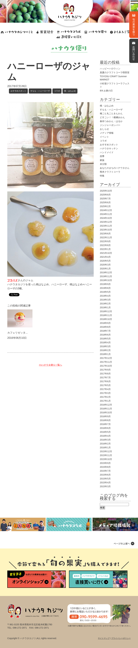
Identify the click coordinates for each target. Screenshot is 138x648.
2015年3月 (105, 486)
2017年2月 (105, 397)
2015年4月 (105, 482)
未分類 (103, 164)
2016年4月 (105, 436)
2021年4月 (105, 257)
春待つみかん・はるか (111, 121)
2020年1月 (105, 268)
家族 (102, 160)
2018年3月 (105, 346)
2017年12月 (106, 358)
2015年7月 (105, 471)
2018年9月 (105, 323)
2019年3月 (105, 299)
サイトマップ (104, 638)
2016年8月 (105, 420)
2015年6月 (105, 474)
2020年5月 (105, 260)
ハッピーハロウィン (110, 68)
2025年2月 (105, 206)
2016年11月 (106, 408)
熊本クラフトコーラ (110, 172)
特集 (102, 175)
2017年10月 (106, 366)
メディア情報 (106, 133)
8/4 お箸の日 (106, 90)
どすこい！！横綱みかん (112, 117)
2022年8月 (105, 245)
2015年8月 (105, 467)
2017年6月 (105, 381)
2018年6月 (105, 334)
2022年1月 (105, 249)
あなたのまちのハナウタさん (114, 168)
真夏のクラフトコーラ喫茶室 (114, 72)
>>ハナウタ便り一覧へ (50, 365)
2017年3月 (105, 393)
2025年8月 (105, 194)
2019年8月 (105, 288)
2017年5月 (105, 385)
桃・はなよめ (70, 91)
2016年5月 (105, 432)
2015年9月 (105, 463)
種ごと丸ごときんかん (111, 113)
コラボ (57, 91)
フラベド (12, 280)
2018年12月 (106, 311)
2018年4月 (105, 342)
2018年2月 (105, 350)
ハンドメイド (106, 152)
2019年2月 (105, 303)
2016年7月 (105, 424)
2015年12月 (106, 451)
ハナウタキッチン (109, 148)
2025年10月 (106, 190)
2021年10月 (106, 253)
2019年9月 (105, 284)
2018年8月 (105, 327)
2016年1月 (105, 447)
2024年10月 (106, 218)
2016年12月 (106, 404)
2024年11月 (106, 214)
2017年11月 (106, 362)
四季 (102, 156)
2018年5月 (105, 338)
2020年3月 (105, 264)
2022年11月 (106, 237)
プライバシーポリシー (121, 638)
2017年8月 (105, 373)
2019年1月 (105, 307)
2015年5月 (105, 478)
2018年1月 (105, 354)
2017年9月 (105, 369)
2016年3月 (105, 439)
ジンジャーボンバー (110, 125)
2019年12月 (106, 272)
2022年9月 (105, 241)
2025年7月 (105, 198)
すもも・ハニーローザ (40, 91)
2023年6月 (105, 233)
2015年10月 (106, 459)
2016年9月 (105, 416)
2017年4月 (105, 389)
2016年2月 (105, 443)
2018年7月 (105, 331)
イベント (104, 136)
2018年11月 (106, 315)
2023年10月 (106, 229)
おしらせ (104, 129)
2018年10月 (106, 319)
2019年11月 (106, 276)
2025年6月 (105, 202)
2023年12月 (106, 222)
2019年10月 (106, 280)
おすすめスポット (18, 91)
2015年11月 (106, 455)
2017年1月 (105, 401)
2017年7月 (105, 377)
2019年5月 (105, 292)
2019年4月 (105, 296)
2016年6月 (105, 428)
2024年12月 (106, 210)
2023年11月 (106, 225)
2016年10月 (106, 412)
